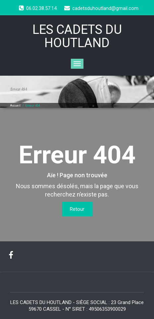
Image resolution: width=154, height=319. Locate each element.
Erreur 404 (32, 105)
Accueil (15, 105)
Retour (77, 209)
